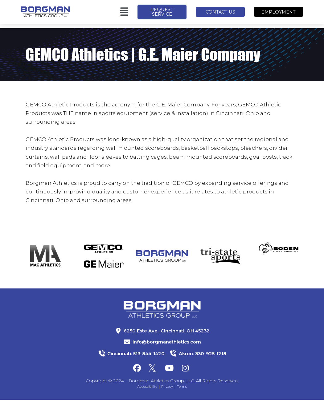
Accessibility (144, 387)
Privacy (168, 387)
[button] (103, 14)
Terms (186, 387)
